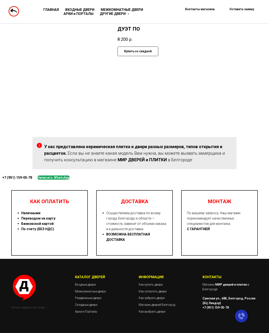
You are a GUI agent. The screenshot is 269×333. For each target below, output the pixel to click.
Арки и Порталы (86, 311)
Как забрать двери (152, 298)
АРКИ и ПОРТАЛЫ (78, 14)
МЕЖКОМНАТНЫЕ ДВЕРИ (122, 10)
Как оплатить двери (153, 291)
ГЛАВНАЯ (51, 10)
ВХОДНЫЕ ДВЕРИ (79, 10)
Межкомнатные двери (90, 291)
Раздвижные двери (88, 298)
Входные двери (85, 284)
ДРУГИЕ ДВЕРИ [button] (113, 14)
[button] (242, 11)
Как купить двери (151, 284)
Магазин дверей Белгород (157, 304)
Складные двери (86, 304)
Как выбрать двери (152, 311)
